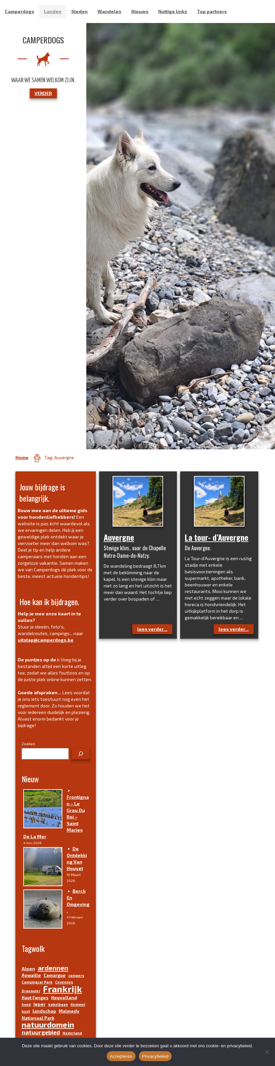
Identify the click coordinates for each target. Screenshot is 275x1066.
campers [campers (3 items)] (76, 975)
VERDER (43, 93)
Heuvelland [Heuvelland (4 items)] (64, 997)
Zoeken (28, 743)
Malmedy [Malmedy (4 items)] (69, 1011)
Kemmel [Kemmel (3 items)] (78, 1004)
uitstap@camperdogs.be (46, 640)
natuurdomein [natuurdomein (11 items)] (48, 1024)
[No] (267, 1052)
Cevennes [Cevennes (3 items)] (64, 982)
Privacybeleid (155, 1056)
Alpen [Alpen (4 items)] (28, 968)
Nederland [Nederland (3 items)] (72, 1033)
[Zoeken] (81, 753)
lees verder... (152, 629)
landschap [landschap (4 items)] (44, 1011)
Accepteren (121, 1056)
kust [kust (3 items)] (26, 1011)
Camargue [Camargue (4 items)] (55, 975)
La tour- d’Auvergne (216, 537)
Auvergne (119, 537)
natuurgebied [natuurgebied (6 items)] (41, 1032)
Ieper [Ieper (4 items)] (39, 1004)
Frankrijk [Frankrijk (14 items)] (62, 988)
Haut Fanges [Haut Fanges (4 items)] (35, 997)
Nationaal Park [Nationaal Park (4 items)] (38, 1018)
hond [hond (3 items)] (26, 1004)
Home (22, 457)
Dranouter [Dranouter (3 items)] (31, 991)
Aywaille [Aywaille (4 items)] (31, 975)
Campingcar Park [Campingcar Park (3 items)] (37, 982)
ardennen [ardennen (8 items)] (53, 967)
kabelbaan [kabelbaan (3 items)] (58, 1004)
